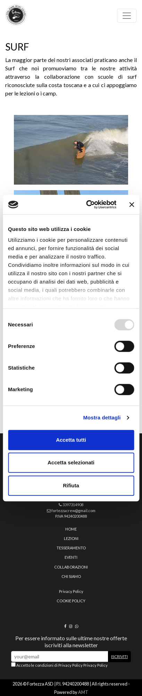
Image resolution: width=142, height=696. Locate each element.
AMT (83, 692)
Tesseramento (71, 548)
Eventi (71, 557)
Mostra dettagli (101, 417)
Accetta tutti (71, 440)
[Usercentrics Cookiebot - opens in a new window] (87, 204)
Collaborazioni (71, 567)
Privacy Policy (71, 591)
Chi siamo (71, 576)
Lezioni (71, 538)
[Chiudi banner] (131, 204)
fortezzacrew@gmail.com (71, 510)
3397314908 (71, 504)
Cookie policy (71, 600)
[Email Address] (59, 656)
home (71, 529)
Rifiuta (71, 485)
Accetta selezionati (71, 462)
